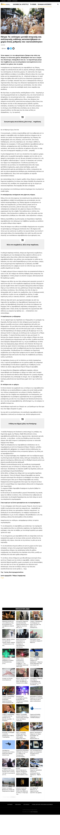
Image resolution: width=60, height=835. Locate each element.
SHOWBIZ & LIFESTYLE (21, 4)
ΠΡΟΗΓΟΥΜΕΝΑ (6, 817)
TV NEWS (33, 4)
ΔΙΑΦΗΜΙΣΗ (9, 0)
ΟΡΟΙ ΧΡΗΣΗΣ (26, 824)
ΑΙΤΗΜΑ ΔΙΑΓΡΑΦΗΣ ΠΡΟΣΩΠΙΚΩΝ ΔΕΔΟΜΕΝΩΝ (42, 824)
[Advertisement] (22, 61)
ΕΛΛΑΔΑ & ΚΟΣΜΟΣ (44, 4)
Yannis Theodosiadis (34, 832)
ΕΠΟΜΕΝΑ (13, 817)
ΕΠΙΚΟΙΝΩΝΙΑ (14, 0)
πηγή (2, 598)
